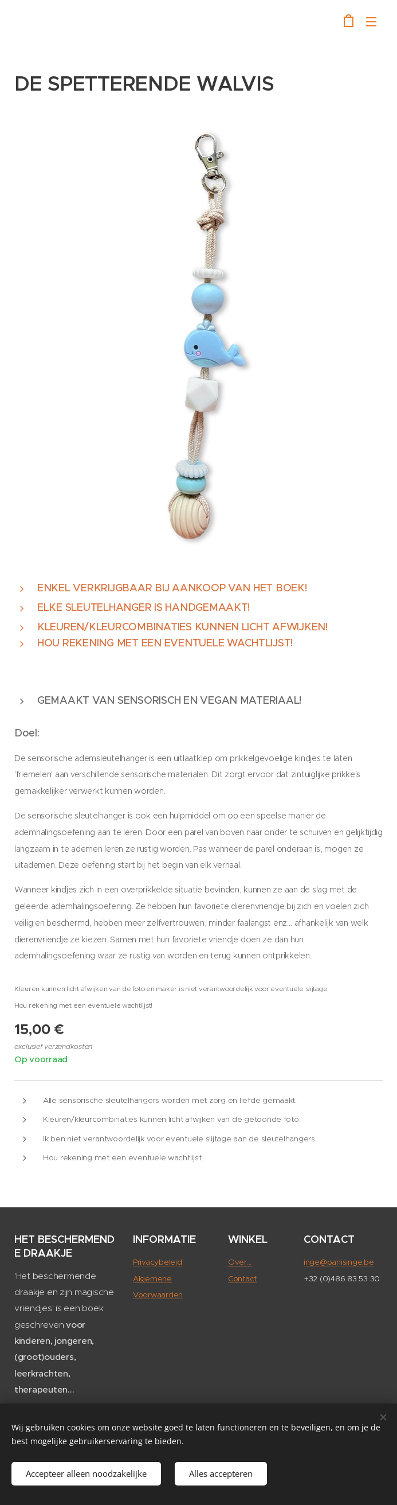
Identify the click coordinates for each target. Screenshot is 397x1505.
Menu (371, 21)
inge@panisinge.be (339, 1262)
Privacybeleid (157, 1262)
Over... (239, 1262)
